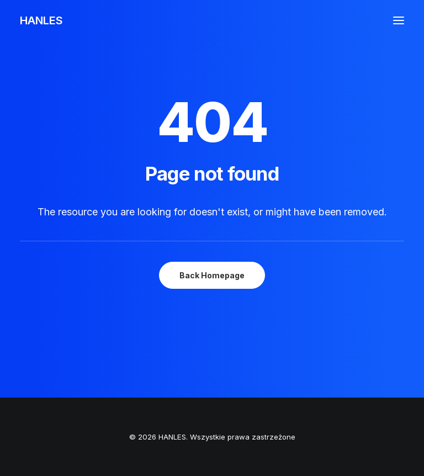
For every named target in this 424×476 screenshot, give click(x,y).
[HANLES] (41, 20)
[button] (398, 20)
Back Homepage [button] (212, 275)
